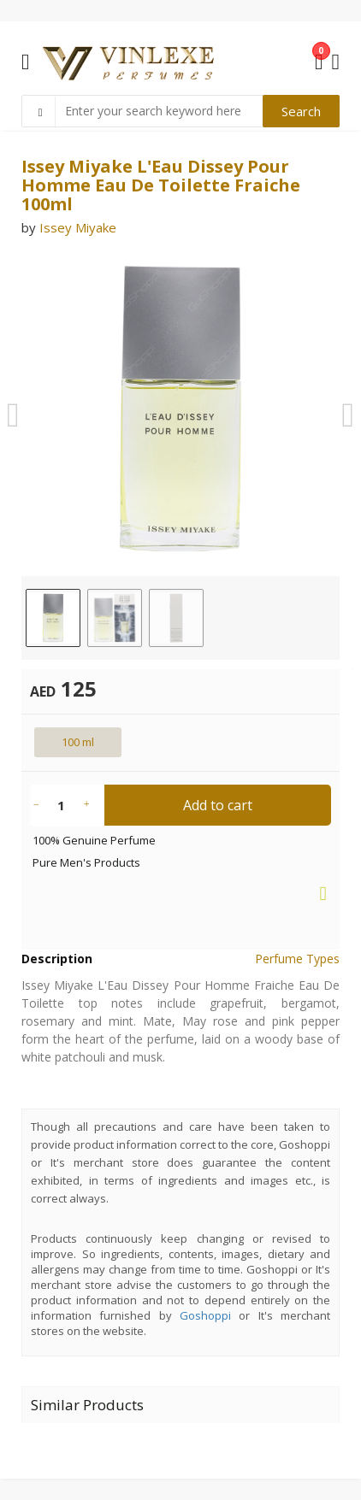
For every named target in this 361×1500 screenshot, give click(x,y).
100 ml (78, 742)
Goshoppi (205, 1315)
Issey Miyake (77, 227)
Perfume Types (297, 958)
